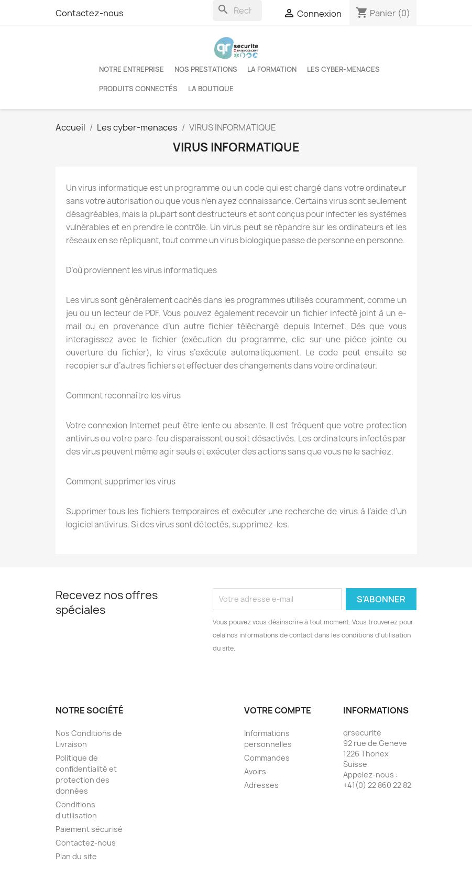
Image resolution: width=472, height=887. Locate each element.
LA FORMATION (272, 69)
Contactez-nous (90, 13)
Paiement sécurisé (89, 829)
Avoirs (255, 771)
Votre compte (277, 710)
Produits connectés (138, 88)
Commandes (267, 758)
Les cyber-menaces (343, 69)
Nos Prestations (205, 69)
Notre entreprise (131, 69)
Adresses (261, 785)
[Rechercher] (237, 10)
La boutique (211, 88)
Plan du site (76, 856)
